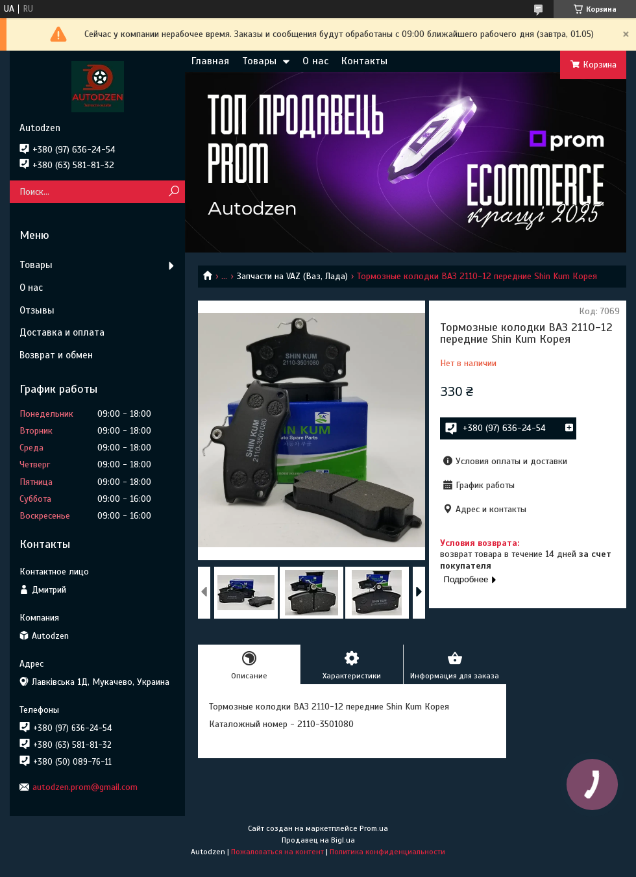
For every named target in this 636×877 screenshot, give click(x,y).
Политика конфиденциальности (387, 851)
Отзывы (37, 310)
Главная (210, 61)
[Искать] (173, 191)
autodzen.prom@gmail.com (85, 787)
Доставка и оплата (61, 332)
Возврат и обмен (56, 355)
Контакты (364, 61)
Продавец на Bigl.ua (318, 840)
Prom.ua (374, 828)
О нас (315, 61)
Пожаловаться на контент (277, 851)
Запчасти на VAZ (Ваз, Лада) (292, 276)
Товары (259, 61)
